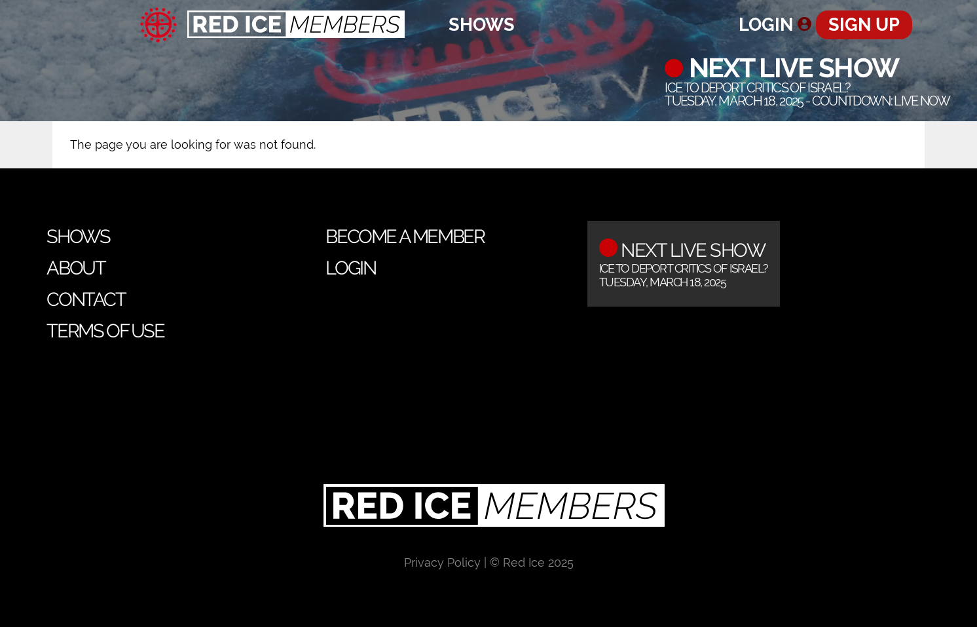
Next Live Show (790, 68)
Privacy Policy (442, 562)
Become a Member (404, 236)
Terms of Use (105, 331)
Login (766, 24)
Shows (482, 24)
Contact (85, 299)
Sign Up (864, 24)
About (75, 268)
